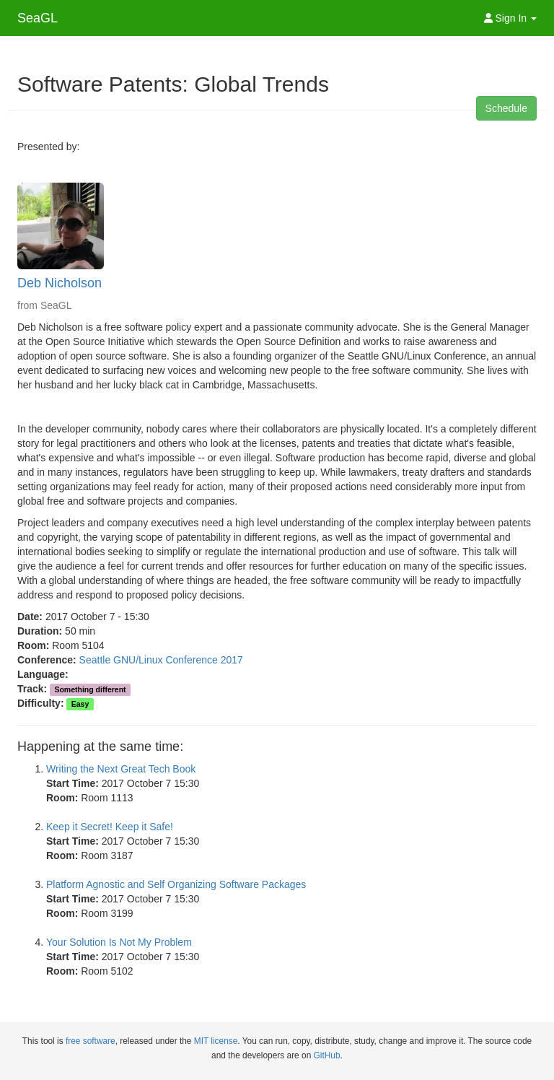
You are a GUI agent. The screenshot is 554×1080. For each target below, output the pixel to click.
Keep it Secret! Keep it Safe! (109, 826)
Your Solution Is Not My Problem (119, 942)
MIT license (216, 1041)
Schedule (506, 108)
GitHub (327, 1055)
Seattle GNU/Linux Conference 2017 (161, 660)
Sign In (510, 18)
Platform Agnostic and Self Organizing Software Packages (176, 884)
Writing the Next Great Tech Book (120, 769)
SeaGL (37, 18)
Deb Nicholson (59, 283)
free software (90, 1041)
